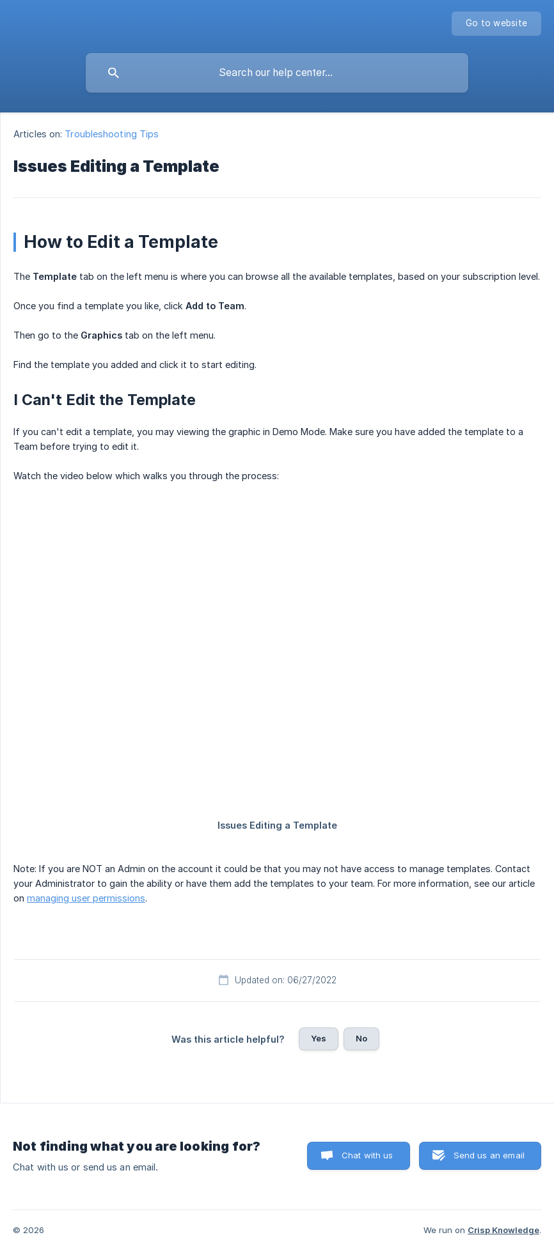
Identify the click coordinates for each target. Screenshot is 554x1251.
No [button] (361, 1038)
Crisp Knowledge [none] (503, 1230)
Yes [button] (318, 1038)
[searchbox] (277, 73)
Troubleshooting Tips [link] (112, 133)
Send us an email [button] (489, 1155)
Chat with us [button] (367, 1155)
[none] (496, 24)
